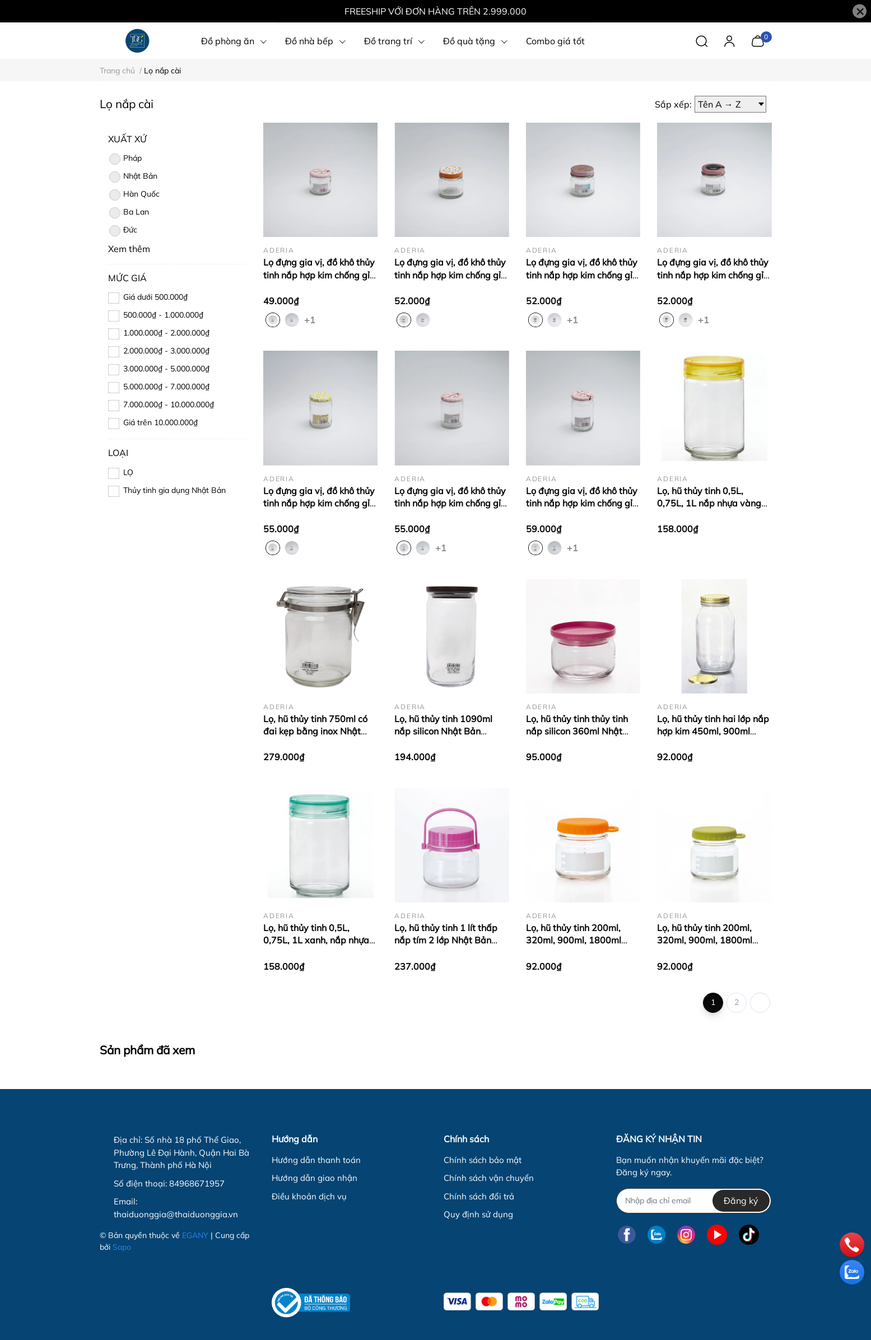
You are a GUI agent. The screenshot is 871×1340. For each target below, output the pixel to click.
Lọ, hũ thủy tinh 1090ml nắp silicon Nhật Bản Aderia (443, 731)
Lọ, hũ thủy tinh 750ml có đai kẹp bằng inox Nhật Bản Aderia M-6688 (315, 731)
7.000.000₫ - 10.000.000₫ (168, 404)
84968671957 (197, 1183)
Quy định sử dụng (478, 1214)
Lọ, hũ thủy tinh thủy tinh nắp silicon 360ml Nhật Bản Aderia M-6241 (577, 731)
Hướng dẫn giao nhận (314, 1177)
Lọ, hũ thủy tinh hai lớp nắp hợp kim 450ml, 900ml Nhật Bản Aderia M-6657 (713, 731)
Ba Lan (128, 213)
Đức (122, 231)
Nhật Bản (132, 177)
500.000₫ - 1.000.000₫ (163, 315)
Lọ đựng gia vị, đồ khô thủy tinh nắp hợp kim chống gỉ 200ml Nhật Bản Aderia (450, 275)
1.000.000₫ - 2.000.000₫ (166, 333)
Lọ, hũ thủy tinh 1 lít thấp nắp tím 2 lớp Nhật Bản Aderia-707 (445, 940)
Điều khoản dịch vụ (309, 1196)
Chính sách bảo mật (482, 1160)
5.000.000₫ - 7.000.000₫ (166, 386)
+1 (311, 319)
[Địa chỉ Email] (693, 1200)
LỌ (128, 472)
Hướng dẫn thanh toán (316, 1160)
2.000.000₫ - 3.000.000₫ (166, 351)
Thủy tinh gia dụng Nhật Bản (174, 490)
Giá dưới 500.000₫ (155, 297)
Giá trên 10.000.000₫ (160, 422)
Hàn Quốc (134, 195)
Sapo (122, 1247)
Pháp (125, 159)
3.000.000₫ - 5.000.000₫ (166, 369)
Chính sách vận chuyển (489, 1177)
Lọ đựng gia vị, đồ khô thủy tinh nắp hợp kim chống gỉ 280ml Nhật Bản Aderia (581, 503)
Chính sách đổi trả (479, 1196)
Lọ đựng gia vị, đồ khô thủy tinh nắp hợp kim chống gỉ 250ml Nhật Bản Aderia (319, 503)
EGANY (195, 1235)
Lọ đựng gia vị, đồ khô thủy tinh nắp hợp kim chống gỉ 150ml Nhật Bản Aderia (319, 275)
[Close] (860, 11)
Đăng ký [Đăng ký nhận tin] (741, 1200)
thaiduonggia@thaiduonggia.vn (176, 1214)
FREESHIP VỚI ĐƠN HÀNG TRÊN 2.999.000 (435, 11)
